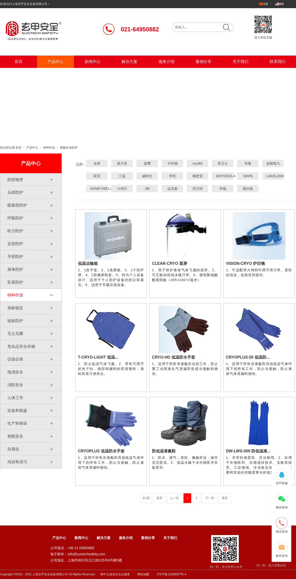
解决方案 (129, 61)
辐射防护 (15, 321)
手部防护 (15, 256)
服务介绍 (166, 61)
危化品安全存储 (21, 346)
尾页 (225, 498)
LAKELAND (273, 176)
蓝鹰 (147, 163)
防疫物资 (15, 179)
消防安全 (15, 385)
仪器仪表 (15, 359)
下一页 (209, 498)
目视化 (13, 449)
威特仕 (147, 176)
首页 (18, 61)
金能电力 (273, 163)
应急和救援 (17, 410)
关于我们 (240, 61)
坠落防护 (15, 282)
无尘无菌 (15, 333)
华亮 (172, 176)
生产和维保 (17, 423)
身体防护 (15, 269)
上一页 (174, 498)
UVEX (122, 189)
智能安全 (15, 436)
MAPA (248, 176)
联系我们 (277, 61)
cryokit (198, 163)
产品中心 (55, 61)
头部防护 (15, 192)
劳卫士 (223, 163)
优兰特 (197, 189)
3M (147, 189)
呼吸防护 (15, 218)
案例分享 (203, 61)
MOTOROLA (223, 176)
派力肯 (122, 163)
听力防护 (15, 231)
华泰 (247, 163)
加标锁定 (15, 308)
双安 (96, 176)
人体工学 (15, 398)
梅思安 (197, 176)
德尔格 (248, 189)
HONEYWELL (97, 189)
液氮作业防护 (69, 147)
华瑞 (222, 189)
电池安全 (15, 372)
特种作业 (49, 147)
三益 (122, 176)
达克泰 (172, 189)
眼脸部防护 (17, 205)
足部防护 (15, 244)
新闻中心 (92, 61)
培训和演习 (17, 462)
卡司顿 (172, 163)
